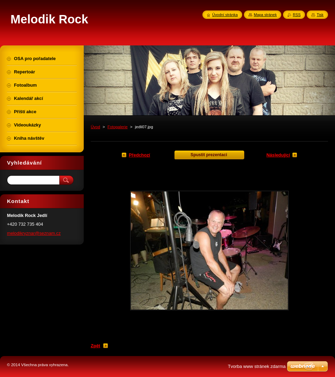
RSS (296, 15)
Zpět (95, 345)
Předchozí (139, 155)
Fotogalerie (117, 127)
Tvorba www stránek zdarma (256, 366)
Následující (278, 155)
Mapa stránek (265, 15)
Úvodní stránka (225, 15)
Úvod (95, 127)
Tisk (320, 15)
